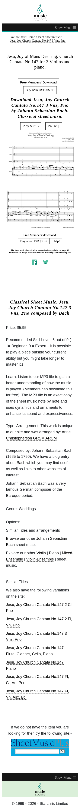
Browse (12, 538)
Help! (56, 241)
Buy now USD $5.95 (40, 90)
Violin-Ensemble (40, 559)
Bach (64, 313)
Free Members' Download (38, 82)
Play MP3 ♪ (31, 126)
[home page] (40, 12)
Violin (41, 553)
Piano (54, 553)
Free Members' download (39, 235)
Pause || (54, 126)
